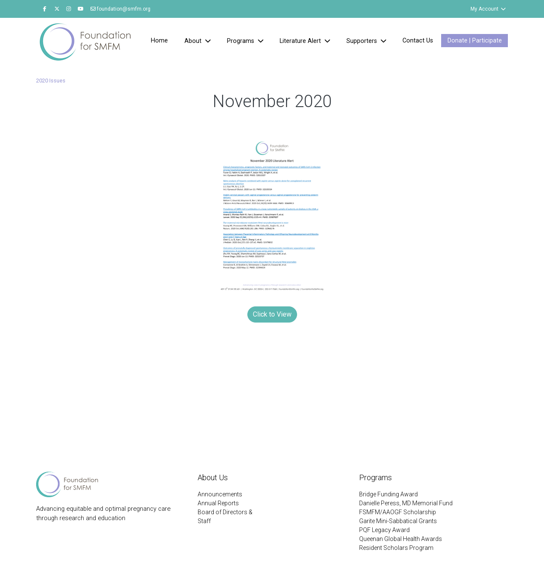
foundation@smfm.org (120, 9)
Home (159, 40)
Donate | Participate (475, 40)
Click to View (272, 314)
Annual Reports (218, 503)
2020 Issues (50, 80)
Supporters (362, 41)
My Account (488, 9)
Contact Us (417, 40)
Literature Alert (301, 41)
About (193, 41)
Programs (241, 41)
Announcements (220, 494)
